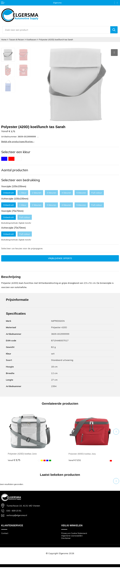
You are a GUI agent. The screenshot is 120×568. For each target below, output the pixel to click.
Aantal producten (14, 170)
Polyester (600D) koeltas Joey (83, 454)
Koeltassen (32, 39)
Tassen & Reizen (17, 39)
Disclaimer (66, 539)
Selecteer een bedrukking (20, 180)
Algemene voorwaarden (72, 536)
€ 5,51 (75, 460)
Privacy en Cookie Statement (74, 533)
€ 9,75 (14, 460)
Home (4, 39)
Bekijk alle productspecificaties (17, 141)
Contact (5, 533)
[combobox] (56, 29)
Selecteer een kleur (15, 152)
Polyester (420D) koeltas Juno (22, 454)
